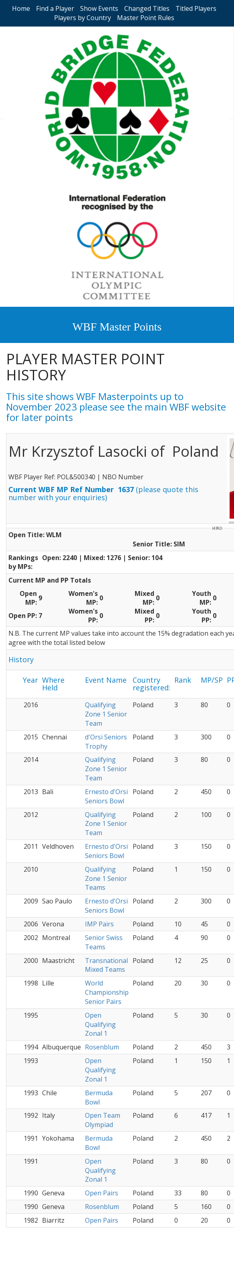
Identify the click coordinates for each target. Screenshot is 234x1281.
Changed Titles (146, 8)
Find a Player (55, 8)
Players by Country (82, 17)
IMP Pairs (99, 924)
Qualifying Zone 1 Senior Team (106, 714)
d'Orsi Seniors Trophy (106, 742)
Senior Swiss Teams (104, 942)
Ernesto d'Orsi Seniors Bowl (106, 796)
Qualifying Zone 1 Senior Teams (106, 878)
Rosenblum (102, 1047)
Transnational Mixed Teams (106, 965)
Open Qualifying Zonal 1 (100, 1024)
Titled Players (196, 8)
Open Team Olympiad (102, 1120)
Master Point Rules (145, 17)
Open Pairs (101, 1193)
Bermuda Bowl (99, 1097)
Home (21, 8)
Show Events (99, 8)
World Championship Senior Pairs (107, 992)
